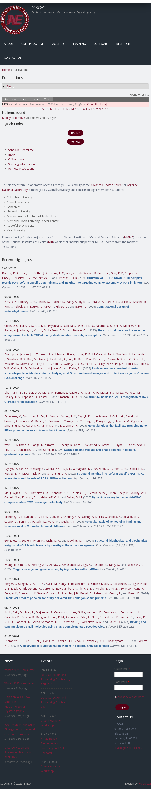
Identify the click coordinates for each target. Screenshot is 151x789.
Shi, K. (118, 326)
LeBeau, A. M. (57, 330)
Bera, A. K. (97, 302)
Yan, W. (55, 416)
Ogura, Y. (137, 421)
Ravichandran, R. (66, 588)
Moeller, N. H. (132, 326)
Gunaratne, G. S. (102, 326)
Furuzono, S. (31, 416)
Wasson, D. (11, 364)
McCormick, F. (42, 278)
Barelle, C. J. (80, 330)
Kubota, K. (32, 425)
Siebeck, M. (100, 593)
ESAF (11, 154)
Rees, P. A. (85, 359)
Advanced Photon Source (107, 185)
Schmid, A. (27, 364)
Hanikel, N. (112, 302)
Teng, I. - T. (42, 364)
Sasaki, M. (132, 416)
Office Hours (16, 159)
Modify (6, 118)
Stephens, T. (133, 273)
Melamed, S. (92, 445)
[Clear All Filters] (97, 104)
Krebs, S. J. (75, 368)
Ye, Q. (29, 641)
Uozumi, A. (11, 421)
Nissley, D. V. (23, 278)
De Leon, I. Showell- (106, 359)
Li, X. (11, 622)
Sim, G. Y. (24, 565)
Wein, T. (9, 445)
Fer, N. (44, 416)
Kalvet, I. (48, 306)
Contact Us (12, 57)
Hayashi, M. (122, 421)
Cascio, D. (10, 521)
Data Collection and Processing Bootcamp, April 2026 (18, 752)
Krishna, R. (139, 302)
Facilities (58, 44)
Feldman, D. (111, 617)
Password (121, 682)
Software (101, 44)
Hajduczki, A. (58, 359)
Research (123, 44)
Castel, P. (45, 397)
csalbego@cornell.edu (128, 748)
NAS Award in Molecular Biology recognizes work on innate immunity (20, 729)
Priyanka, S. (55, 326)
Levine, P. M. (56, 617)
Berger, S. (10, 584)
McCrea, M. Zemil (103, 354)
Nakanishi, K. (135, 565)
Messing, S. (107, 392)
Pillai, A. (85, 617)
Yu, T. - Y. (38, 584)
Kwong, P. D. (71, 364)
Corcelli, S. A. (12, 497)
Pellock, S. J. (21, 306)
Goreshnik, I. (62, 612)
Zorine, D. (127, 617)
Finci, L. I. (26, 273)
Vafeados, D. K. (51, 622)
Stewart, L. (26, 593)
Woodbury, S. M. (25, 302)
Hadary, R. (66, 445)
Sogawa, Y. (56, 421)
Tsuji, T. (89, 421)
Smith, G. (126, 359)
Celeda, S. (70, 326)
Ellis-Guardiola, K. (110, 517)
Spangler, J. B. (70, 593)
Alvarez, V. (72, 617)
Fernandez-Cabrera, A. (69, 392)
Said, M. (18, 612)
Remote (75, 141)
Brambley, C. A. (39, 493)
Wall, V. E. (72, 273)
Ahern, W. (44, 302)
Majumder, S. (44, 612)
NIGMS (128, 237)
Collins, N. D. (19, 368)
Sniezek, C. (15, 588)
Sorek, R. (48, 450)
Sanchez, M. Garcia (28, 622)
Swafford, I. (123, 354)
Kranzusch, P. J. (26, 450)
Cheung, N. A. (71, 517)
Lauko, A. (36, 306)
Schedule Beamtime (21, 150)
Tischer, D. (58, 302)
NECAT (38, 7)
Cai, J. (38, 641)
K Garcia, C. (41, 593)
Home (6, 70)
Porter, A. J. (11, 330)
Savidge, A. (84, 565)
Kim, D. (9, 302)
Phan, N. (38, 540)
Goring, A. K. (90, 517)
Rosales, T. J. (79, 493)
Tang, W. (114, 565)
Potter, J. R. (41, 273)
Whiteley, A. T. (96, 641)
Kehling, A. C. (39, 565)
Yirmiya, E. (51, 445)
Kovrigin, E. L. (30, 497)
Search (11, 86)
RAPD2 (75, 133)
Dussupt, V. (11, 354)
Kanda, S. (41, 421)
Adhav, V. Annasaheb (62, 565)
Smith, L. (138, 359)
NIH (50, 242)
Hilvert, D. (62, 306)
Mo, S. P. (47, 392)
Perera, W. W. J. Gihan (102, 493)
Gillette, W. (52, 469)
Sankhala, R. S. (16, 359)
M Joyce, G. (55, 368)
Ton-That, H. (27, 521)
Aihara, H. (26, 330)
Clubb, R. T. (68, 521)
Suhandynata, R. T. (118, 641)
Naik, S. (55, 593)
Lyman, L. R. (32, 517)
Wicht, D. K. (53, 540)
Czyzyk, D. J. (85, 416)
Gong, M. (49, 641)
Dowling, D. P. (76, 540)
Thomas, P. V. (45, 354)
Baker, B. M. (74, 497)
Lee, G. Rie (78, 612)
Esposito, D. (30, 397)
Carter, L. (48, 588)
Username (122, 669)
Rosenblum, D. (80, 584)
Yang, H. (64, 584)
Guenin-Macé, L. (101, 584)
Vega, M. (134, 392)
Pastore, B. (100, 565)
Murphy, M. (102, 588)
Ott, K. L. (40, 326)
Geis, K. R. (117, 273)
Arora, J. (44, 359)
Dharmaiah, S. (13, 392)
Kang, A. (71, 302)
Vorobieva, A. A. (91, 622)
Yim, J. (8, 306)
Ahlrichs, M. (86, 588)
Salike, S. (126, 302)
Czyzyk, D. (10, 469)
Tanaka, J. (47, 425)
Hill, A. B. (9, 450)
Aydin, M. (51, 584)
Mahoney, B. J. (13, 517)
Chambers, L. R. (14, 641)
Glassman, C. (121, 584)
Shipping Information (21, 164)
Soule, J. (57, 517)
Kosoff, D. (40, 330)
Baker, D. (81, 306)
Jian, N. (72, 359)
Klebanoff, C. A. (50, 497)
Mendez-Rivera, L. (66, 354)
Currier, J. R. (88, 364)
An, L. (7, 612)
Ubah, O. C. (11, 326)
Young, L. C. (56, 273)
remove (20, 118)
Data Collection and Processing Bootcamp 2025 (55, 702)
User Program (32, 44)
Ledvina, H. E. (64, 641)
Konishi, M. (27, 421)
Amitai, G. (108, 445)
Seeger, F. (24, 584)
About (9, 44)
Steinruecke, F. (137, 445)
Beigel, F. (86, 593)
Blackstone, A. (32, 588)
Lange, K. (37, 445)
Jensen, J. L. (27, 354)
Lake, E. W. (27, 326)
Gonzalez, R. (12, 540)
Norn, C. (97, 617)
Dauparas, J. (111, 612)
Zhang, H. (10, 565)
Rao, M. (32, 359)
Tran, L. (29, 612)
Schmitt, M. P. (45, 521)
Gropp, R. (115, 593)
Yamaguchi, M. (73, 421)
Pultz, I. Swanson (121, 588)
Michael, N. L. (37, 368)
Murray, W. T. (138, 493)
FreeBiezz (144, 783)
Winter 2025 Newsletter (19, 670)
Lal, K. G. (85, 354)
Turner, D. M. (118, 469)
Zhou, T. (56, 364)
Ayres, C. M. (20, 493)
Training (79, 44)
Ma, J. (7, 493)
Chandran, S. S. (59, 493)
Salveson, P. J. (71, 622)
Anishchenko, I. (130, 612)
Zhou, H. (80, 641)
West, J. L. (84, 326)
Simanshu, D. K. (68, 278)
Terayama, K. (12, 416)
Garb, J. (78, 445)
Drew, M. (122, 392)
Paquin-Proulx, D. (126, 364)
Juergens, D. (94, 612)
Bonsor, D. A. (10, 273)
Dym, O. (121, 445)
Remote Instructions (21, 168)
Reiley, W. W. (105, 364)
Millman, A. (23, 445)
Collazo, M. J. (130, 517)
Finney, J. (7, 278)
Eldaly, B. (123, 493)
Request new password (129, 697)
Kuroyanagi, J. (104, 421)
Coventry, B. (12, 617)
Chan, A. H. (92, 392)
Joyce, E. (83, 302)
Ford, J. (45, 517)
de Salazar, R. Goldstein (94, 273)
